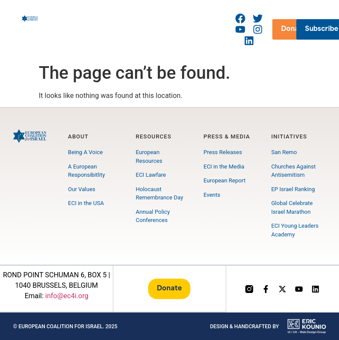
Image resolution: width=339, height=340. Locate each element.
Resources (154, 136)
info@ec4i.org (66, 296)
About (78, 136)
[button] (143, 29)
